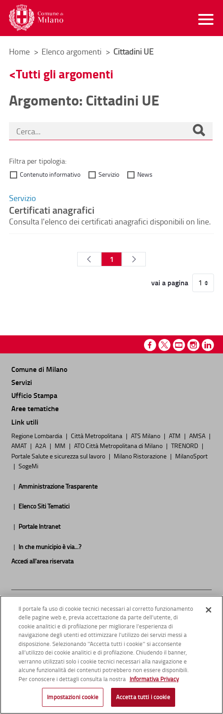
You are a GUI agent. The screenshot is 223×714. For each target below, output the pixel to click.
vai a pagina (169, 283)
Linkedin (208, 345)
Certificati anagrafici (51, 209)
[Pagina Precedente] (89, 259)
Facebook (150, 345)
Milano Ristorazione (141, 455)
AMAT (19, 445)
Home (19, 51)
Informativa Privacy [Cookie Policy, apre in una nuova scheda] (154, 679)
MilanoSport (191, 455)
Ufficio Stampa (34, 395)
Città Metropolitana (97, 435)
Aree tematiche (35, 408)
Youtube (179, 345)
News (145, 174)
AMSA (198, 435)
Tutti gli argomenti (64, 73)
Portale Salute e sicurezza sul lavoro (59, 455)
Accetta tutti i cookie (143, 697)
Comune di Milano (39, 369)
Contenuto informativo (50, 174)
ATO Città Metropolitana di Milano (119, 445)
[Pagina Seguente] (134, 259)
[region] (111, 654)
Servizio (108, 174)
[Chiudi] (208, 610)
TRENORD (185, 445)
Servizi (21, 382)
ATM (175, 435)
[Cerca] (198, 131)
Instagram (193, 345)
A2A (41, 445)
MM (61, 445)
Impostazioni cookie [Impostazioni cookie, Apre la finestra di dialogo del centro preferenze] (72, 697)
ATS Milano (146, 435)
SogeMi (28, 465)
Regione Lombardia (37, 435)
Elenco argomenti (72, 51)
